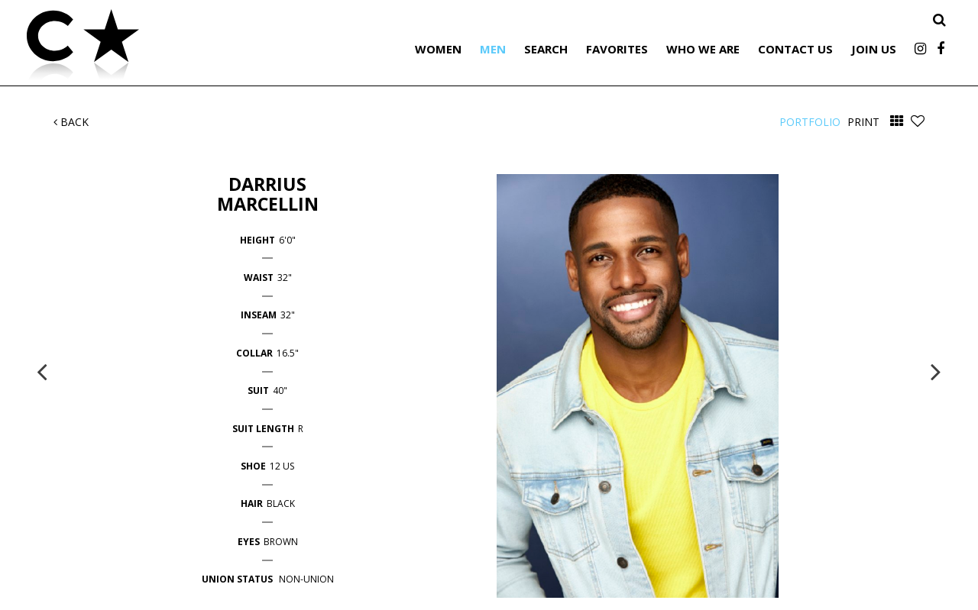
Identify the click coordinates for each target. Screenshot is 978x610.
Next (936, 371)
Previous (42, 371)
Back (71, 122)
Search (546, 48)
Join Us (873, 48)
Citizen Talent (160, 47)
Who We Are (703, 48)
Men (493, 48)
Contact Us (795, 48)
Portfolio (809, 122)
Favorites (617, 48)
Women (438, 48)
